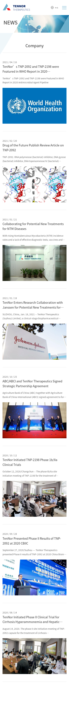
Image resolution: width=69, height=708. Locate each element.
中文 (54, 7)
